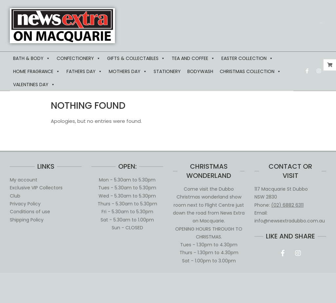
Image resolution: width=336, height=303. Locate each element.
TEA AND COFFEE (193, 58)
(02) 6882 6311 (287, 205)
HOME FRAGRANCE (36, 71)
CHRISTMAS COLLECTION (250, 71)
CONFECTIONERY (79, 58)
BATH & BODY (31, 58)
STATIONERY (167, 71)
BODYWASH (200, 71)
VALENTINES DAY (34, 84)
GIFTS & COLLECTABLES (136, 58)
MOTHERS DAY (128, 71)
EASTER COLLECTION (247, 58)
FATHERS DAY (84, 71)
